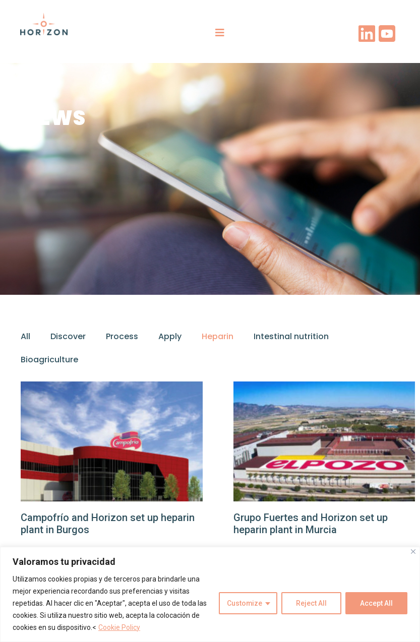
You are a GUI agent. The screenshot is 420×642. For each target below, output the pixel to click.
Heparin (217, 336)
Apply (170, 336)
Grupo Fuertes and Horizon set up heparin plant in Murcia (310, 523)
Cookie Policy (119, 627)
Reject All (311, 603)
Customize (244, 603)
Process (122, 336)
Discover (68, 336)
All (25, 336)
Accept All (376, 603)
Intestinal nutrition (291, 336)
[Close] (413, 551)
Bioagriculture (49, 359)
